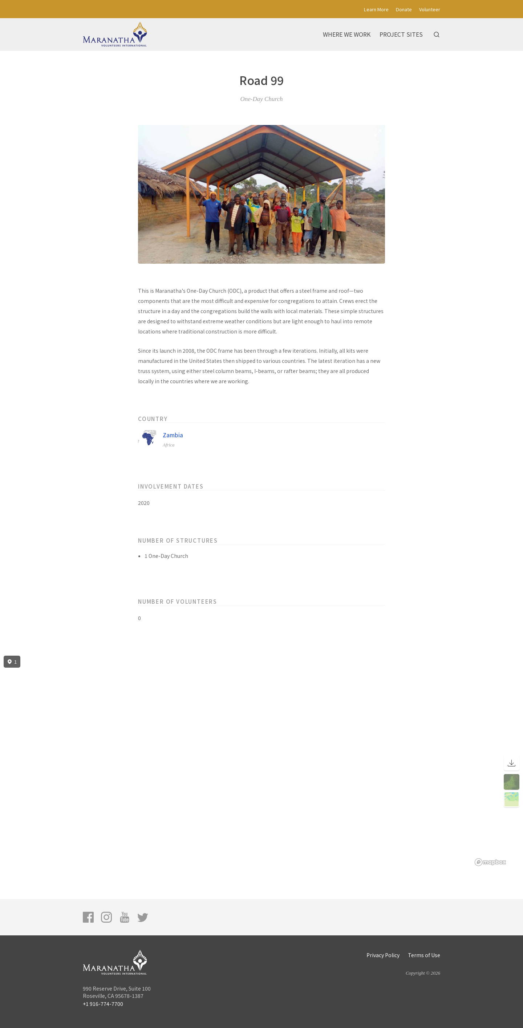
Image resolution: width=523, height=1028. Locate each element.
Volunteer (429, 9)
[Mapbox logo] (490, 862)
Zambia (173, 435)
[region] (261, 761)
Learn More (376, 9)
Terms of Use (424, 955)
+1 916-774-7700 (103, 1003)
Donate (404, 9)
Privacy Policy (383, 955)
